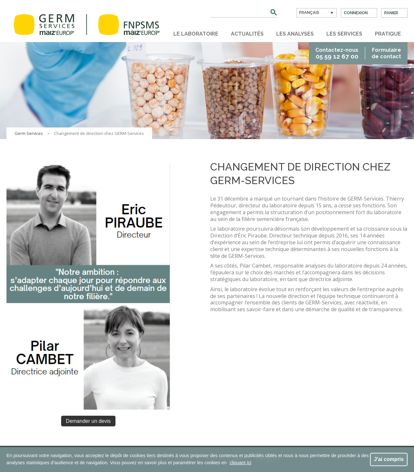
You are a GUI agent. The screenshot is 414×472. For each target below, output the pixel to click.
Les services (344, 34)
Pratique (388, 34)
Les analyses (295, 34)
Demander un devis (88, 421)
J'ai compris (389, 459)
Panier (391, 12)
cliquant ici (240, 462)
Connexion (356, 12)
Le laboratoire (195, 34)
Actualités (247, 34)
